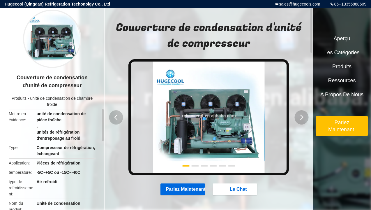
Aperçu (341, 38)
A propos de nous (341, 94)
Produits (19, 98)
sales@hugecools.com (299, 4)
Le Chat (235, 189)
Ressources (342, 80)
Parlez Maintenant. (182, 189)
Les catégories (341, 52)
